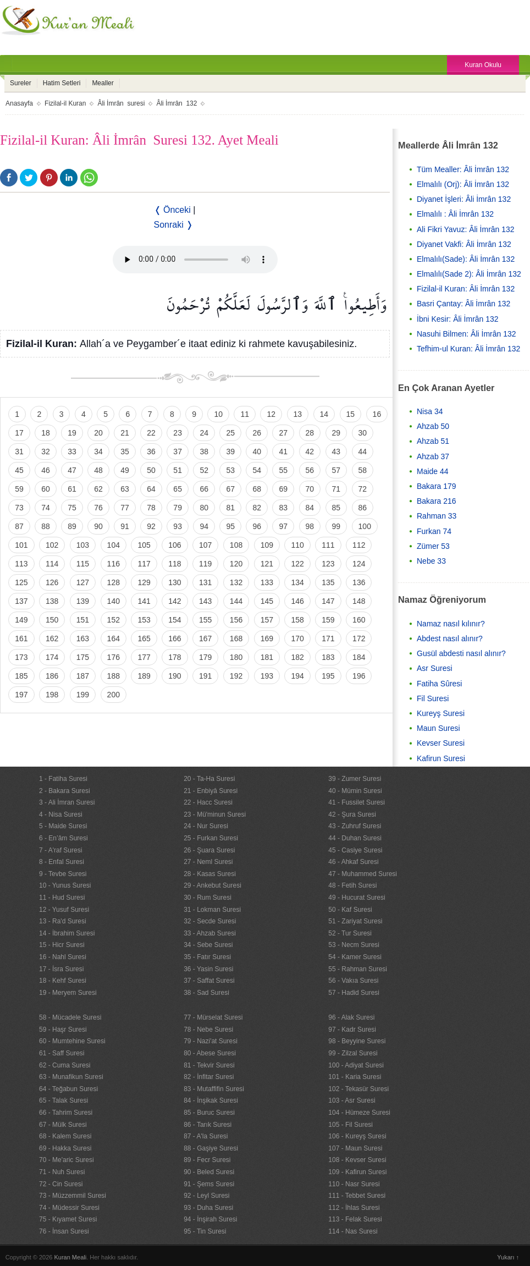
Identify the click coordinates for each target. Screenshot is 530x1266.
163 (82, 638)
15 (350, 414)
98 (310, 526)
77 (124, 507)
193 (267, 675)
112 (358, 545)
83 (283, 507)
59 (19, 489)
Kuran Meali (70, 1257)
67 (230, 489)
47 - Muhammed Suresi (362, 874)
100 (364, 526)
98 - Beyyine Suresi (356, 1041)
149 (21, 619)
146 (297, 601)
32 (45, 451)
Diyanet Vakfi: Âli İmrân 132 (464, 244)
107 (205, 545)
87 (19, 526)
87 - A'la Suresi (206, 1136)
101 (21, 545)
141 (143, 601)
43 (336, 451)
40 (256, 451)
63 (124, 489)
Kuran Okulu (483, 65)
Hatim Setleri (62, 83)
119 (205, 563)
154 (174, 619)
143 (205, 601)
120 (236, 563)
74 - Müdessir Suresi (69, 1208)
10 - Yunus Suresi (65, 885)
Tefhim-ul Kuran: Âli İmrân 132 (468, 348)
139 (82, 601)
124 (358, 563)
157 (267, 619)
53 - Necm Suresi (353, 945)
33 (72, 451)
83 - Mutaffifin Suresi (214, 1089)
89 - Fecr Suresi (207, 1160)
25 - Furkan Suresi (211, 838)
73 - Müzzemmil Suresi (72, 1195)
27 (283, 432)
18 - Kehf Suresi (62, 980)
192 (236, 675)
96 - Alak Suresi (351, 1017)
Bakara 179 (436, 486)
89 (72, 526)
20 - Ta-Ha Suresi (209, 779)
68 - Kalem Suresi (65, 1136)
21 (124, 432)
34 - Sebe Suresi (208, 945)
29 (336, 432)
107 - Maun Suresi (355, 1148)
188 (113, 675)
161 (21, 638)
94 (204, 526)
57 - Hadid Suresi (353, 993)
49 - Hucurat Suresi (356, 897)
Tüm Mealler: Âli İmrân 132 (463, 169)
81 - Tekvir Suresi (209, 1065)
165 (143, 638)
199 (82, 694)
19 (72, 432)
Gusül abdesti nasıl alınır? (461, 653)
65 (177, 489)
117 (143, 563)
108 (236, 545)
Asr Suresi (434, 668)
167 (205, 638)
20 (98, 432)
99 (336, 526)
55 (283, 470)
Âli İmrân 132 (176, 103)
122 (297, 563)
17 (19, 432)
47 (72, 470)
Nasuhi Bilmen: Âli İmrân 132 (466, 333)
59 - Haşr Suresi (63, 1029)
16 (377, 414)
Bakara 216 (436, 501)
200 (113, 694)
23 (177, 432)
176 (113, 657)
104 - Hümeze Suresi (359, 1112)
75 (72, 507)
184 (358, 657)
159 (328, 619)
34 (98, 451)
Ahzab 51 (433, 441)
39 (230, 451)
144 (236, 601)
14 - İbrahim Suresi (67, 933)
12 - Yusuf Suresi (64, 909)
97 (283, 526)
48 (98, 470)
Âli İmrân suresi (121, 103)
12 (271, 414)
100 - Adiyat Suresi (356, 1065)
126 (52, 582)
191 (205, 675)
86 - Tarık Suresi (207, 1125)
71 (336, 489)
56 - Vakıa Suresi (353, 980)
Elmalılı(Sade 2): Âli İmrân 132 (469, 273)
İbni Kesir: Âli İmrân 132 (458, 319)
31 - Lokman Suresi (212, 909)
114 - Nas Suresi (352, 1231)
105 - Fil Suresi (350, 1125)
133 (267, 582)
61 (72, 489)
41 (283, 451)
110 (297, 545)
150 (52, 619)
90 (98, 526)
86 (362, 507)
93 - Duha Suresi (208, 1208)
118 (174, 563)
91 (124, 526)
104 (113, 545)
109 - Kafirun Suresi (357, 1172)
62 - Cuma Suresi (64, 1065)
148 (358, 601)
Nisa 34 (430, 411)
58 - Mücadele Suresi (70, 1017)
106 (174, 545)
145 (267, 601)
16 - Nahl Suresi (62, 957)
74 (45, 507)
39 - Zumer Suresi (354, 779)
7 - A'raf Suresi (60, 850)
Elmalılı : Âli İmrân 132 (455, 214)
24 (204, 432)
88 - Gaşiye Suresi (211, 1148)
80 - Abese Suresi (210, 1053)
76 (98, 507)
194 (297, 675)
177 (143, 657)
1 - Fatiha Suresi (63, 779)
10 (218, 414)
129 (143, 582)
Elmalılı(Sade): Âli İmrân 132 (466, 259)
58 (362, 470)
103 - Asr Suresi (351, 1100)
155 (205, 619)
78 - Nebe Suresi (208, 1029)
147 (328, 601)
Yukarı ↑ (508, 1257)
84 (310, 507)
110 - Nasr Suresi (353, 1184)
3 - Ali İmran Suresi (67, 802)
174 (52, 657)
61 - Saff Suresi (62, 1053)
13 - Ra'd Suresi (62, 921)
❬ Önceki (172, 209)
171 (328, 638)
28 (310, 432)
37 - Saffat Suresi (209, 980)
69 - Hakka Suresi (65, 1148)
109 (267, 545)
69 (283, 489)
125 (21, 582)
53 (230, 470)
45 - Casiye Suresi (355, 850)
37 (177, 451)
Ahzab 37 (433, 456)
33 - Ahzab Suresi (210, 933)
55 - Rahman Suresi (357, 969)
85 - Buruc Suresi (209, 1112)
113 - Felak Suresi (355, 1219)
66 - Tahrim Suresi (65, 1112)
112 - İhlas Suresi (353, 1208)
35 (124, 451)
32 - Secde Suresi (210, 921)
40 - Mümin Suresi (355, 791)
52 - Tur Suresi (350, 933)
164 (113, 638)
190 (174, 675)
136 (358, 582)
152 (113, 619)
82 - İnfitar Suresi (209, 1077)
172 (358, 638)
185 (21, 675)
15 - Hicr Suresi (62, 945)
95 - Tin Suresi (205, 1231)
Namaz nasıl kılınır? (451, 623)
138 (52, 601)
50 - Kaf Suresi (350, 909)
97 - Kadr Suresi (352, 1029)
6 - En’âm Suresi (63, 838)
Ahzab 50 (433, 426)
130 (174, 582)
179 (205, 657)
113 (21, 563)
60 (45, 489)
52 (204, 470)
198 (52, 694)
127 (82, 582)
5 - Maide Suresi (63, 826)
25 (230, 432)
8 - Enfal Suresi (61, 862)
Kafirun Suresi (441, 758)
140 (113, 601)
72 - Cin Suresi (60, 1184)
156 (236, 619)
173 (21, 657)
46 (45, 470)
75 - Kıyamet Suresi (68, 1219)
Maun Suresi (438, 728)
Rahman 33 (436, 515)
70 (310, 489)
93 (177, 526)
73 (19, 507)
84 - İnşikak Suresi (211, 1100)
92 (151, 526)
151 (82, 619)
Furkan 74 (434, 531)
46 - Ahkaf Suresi (353, 862)
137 (21, 601)
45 (19, 470)
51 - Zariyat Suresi (355, 921)
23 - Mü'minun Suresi (215, 814)
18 (45, 432)
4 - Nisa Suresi (60, 814)
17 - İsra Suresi (61, 969)
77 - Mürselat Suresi (213, 1017)
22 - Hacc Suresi (208, 802)
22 (151, 432)
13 (298, 414)
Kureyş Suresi (441, 713)
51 (177, 470)
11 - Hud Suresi (62, 897)
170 (297, 638)
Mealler (102, 83)
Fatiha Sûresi (439, 683)
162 (52, 638)
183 (328, 657)
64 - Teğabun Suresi (68, 1089)
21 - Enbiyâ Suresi (211, 791)
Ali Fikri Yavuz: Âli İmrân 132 (466, 229)
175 (82, 657)
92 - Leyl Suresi (206, 1195)
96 (256, 526)
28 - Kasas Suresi (210, 874)
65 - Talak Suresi (63, 1100)
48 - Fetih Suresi (352, 885)
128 (113, 582)
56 (310, 470)
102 (52, 545)
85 (336, 507)
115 (82, 563)
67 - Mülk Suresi (63, 1125)
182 (297, 657)
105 (143, 545)
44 (362, 451)
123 (328, 563)
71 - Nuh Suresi (62, 1172)
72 (362, 489)
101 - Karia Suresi (354, 1077)
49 (124, 470)
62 (98, 489)
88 (45, 526)
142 (174, 601)
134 (297, 582)
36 (151, 451)
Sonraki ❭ (174, 224)
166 (174, 638)
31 (19, 451)
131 (205, 582)
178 (174, 657)
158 (297, 619)
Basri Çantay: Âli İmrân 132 (463, 303)
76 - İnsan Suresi (64, 1231)
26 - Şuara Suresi (209, 850)
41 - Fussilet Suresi (356, 802)
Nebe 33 (431, 561)
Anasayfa (19, 103)
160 (358, 619)
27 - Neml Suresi (208, 862)
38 (204, 451)
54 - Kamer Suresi (355, 957)
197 (21, 694)
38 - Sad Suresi (206, 993)
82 (256, 507)
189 (143, 675)
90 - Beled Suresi (209, 1172)
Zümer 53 (433, 546)
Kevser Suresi (441, 743)
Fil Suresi (433, 698)
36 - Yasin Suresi (208, 969)
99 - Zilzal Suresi (352, 1053)
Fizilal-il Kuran (65, 103)
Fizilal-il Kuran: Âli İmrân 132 (466, 288)
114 (52, 563)
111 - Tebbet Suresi (356, 1195)
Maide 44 (433, 471)
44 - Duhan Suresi (355, 838)
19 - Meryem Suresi (68, 993)
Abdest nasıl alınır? (450, 638)
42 (310, 451)
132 (236, 582)
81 (230, 507)
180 (236, 657)
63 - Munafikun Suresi (71, 1077)
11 (244, 414)
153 (143, 619)
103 (82, 545)
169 (267, 638)
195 (328, 675)
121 (267, 563)
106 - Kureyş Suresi (357, 1136)
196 (358, 675)
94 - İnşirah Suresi (210, 1219)
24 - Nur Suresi (206, 826)
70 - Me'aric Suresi (66, 1160)
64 (151, 489)
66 (204, 489)
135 (328, 582)
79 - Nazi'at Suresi (211, 1041)
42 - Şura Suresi (352, 814)
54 (256, 470)
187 (82, 675)
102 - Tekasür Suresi (358, 1089)
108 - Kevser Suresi (357, 1160)
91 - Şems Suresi (209, 1184)
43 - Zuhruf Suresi (354, 826)
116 (113, 563)
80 (204, 507)
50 (151, 470)
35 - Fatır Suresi (207, 957)
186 (52, 675)
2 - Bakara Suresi (64, 791)
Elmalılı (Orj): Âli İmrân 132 (463, 184)
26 (256, 432)
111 (328, 545)
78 (151, 507)
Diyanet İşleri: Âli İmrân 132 (464, 199)
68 (256, 489)
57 (336, 470)
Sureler (20, 83)
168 (236, 638)
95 (230, 526)
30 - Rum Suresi (207, 897)
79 (177, 507)
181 (267, 657)
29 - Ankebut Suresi (212, 885)
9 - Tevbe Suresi (63, 874)
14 (324, 414)
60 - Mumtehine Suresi (72, 1041)
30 (362, 432)
